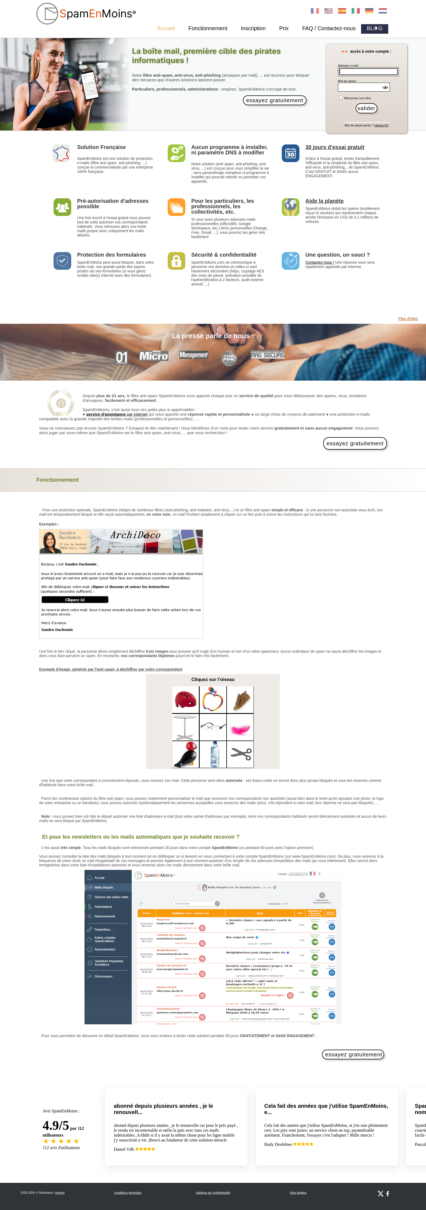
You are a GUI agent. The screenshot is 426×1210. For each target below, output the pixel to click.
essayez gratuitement (274, 100)
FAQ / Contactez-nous (329, 28)
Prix (284, 28)
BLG (375, 28)
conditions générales (128, 1192)
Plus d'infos (408, 318)
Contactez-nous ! (319, 262)
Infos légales (298, 1192)
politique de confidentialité (213, 1192)
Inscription (253, 28)
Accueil (166, 28)
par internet (116, 414)
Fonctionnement (207, 28)
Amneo (60, 1192)
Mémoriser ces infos (357, 98)
